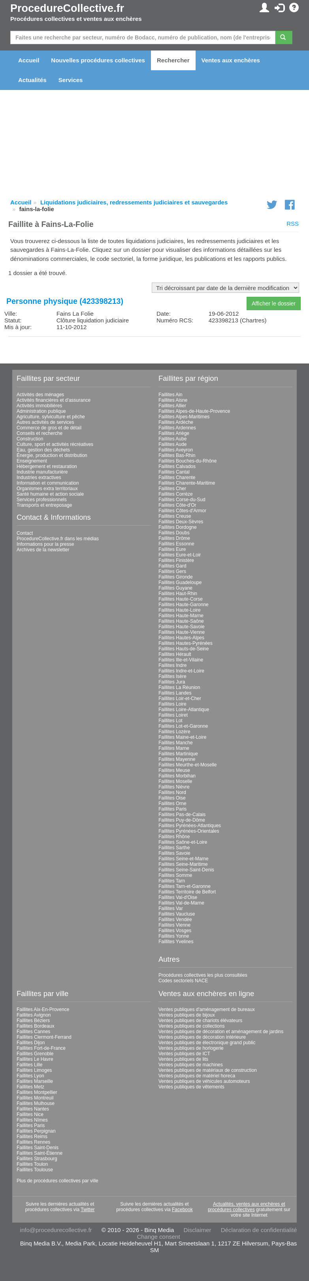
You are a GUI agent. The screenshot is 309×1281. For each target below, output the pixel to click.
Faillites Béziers (33, 1020)
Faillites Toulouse (35, 1169)
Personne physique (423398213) (64, 301)
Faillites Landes (174, 693)
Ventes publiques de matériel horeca (196, 1076)
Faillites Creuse (174, 516)
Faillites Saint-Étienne (39, 1153)
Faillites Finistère (176, 560)
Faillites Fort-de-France (41, 1048)
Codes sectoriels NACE (183, 980)
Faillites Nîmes (32, 1120)
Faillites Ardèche (175, 422)
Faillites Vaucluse (176, 914)
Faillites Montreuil (35, 1098)
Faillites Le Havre (35, 1059)
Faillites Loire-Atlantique (183, 709)
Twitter (87, 1209)
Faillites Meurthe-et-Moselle (187, 765)
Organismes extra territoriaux (47, 488)
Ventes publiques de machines (190, 1065)
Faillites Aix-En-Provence (43, 1009)
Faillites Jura (171, 682)
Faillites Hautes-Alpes (181, 637)
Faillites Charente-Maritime (186, 483)
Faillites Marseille (35, 1081)
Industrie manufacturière (42, 472)
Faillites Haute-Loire (179, 610)
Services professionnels (42, 499)
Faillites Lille (29, 1065)
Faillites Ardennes (177, 428)
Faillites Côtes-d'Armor (182, 510)
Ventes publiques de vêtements (191, 1087)
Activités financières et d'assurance (53, 400)
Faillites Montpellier (37, 1092)
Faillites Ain (170, 394)
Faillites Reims (32, 1136)
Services (70, 80)
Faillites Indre (172, 665)
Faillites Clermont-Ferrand (44, 1037)
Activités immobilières (39, 405)
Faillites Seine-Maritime (183, 864)
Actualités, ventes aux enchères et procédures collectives (246, 1206)
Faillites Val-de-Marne (181, 903)
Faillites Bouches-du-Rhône (187, 461)
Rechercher (173, 60)
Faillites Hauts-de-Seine (183, 649)
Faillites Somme (175, 875)
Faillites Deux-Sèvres (180, 521)
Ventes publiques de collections (191, 1026)
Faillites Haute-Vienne (181, 632)
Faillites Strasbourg (37, 1158)
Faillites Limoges (34, 1070)
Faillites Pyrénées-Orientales (188, 831)
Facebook (182, 1209)
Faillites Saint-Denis (37, 1147)
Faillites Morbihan (177, 776)
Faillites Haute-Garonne (183, 604)
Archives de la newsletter (43, 549)
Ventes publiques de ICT (184, 1053)
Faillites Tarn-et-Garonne (184, 886)
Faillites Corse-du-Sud (181, 499)
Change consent (158, 1236)
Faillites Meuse (174, 770)
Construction (30, 439)
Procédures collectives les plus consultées (202, 975)
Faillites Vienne (174, 925)
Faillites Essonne (176, 544)
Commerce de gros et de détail (49, 428)
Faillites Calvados (177, 466)
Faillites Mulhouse (36, 1103)
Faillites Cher (172, 488)
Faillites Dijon (31, 1042)
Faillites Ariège (173, 433)
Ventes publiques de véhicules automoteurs (204, 1081)
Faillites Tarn (171, 881)
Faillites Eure (172, 549)
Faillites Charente (176, 477)
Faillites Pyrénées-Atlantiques (189, 825)
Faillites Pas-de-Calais (181, 814)
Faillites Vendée (175, 919)
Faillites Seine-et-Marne (183, 858)
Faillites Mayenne (176, 759)
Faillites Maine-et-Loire (182, 737)
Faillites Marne (173, 748)
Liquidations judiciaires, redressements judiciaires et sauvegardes (134, 202)
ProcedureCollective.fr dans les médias (58, 538)
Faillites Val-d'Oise (177, 897)
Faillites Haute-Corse (180, 599)
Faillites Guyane (175, 588)
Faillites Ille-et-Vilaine (180, 660)
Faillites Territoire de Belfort (187, 892)
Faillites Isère (172, 676)
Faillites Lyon (30, 1076)
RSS (292, 223)
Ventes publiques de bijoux (186, 1015)
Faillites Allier (172, 405)
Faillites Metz (30, 1087)
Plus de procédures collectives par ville (57, 1181)
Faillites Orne (172, 803)
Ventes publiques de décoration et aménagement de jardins (220, 1031)
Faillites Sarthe (174, 847)
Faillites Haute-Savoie (181, 626)
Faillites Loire (172, 704)
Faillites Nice (30, 1114)
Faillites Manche (175, 742)
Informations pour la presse (45, 544)
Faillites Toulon (32, 1164)
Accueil (28, 60)
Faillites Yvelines (176, 941)
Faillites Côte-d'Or (177, 505)
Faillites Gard (172, 566)
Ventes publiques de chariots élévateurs (200, 1020)
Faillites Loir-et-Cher (179, 698)
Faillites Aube (172, 439)
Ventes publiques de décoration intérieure (202, 1037)
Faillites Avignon (34, 1015)
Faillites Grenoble (35, 1053)
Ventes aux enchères (231, 60)
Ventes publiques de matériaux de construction (207, 1070)
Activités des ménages (40, 394)
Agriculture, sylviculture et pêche (51, 417)
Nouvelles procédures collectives (98, 60)
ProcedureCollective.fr (67, 8)
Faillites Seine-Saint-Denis (186, 870)
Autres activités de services (45, 422)
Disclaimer (197, 1230)
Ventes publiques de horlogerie (191, 1048)
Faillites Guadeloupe (180, 582)
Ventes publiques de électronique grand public (207, 1042)
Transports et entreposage (44, 505)
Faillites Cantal (174, 472)
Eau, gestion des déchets (43, 450)
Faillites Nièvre (174, 787)
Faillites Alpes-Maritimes (183, 417)
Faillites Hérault (174, 654)
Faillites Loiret (173, 715)
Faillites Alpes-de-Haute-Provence (194, 411)
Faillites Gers (172, 571)
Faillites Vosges (174, 930)
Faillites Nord (172, 792)
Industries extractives (39, 477)
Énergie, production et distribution (52, 455)
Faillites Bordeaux (35, 1026)
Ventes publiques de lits (183, 1059)
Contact (25, 533)
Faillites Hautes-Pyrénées (185, 643)
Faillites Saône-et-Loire (182, 842)
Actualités (32, 80)
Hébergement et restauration (47, 466)
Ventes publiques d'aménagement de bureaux (206, 1009)
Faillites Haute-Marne (180, 615)
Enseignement (32, 461)
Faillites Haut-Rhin (177, 593)
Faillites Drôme (174, 538)
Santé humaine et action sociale (50, 494)
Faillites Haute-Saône (181, 621)
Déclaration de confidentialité (259, 1230)
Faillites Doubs (174, 533)
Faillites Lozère (174, 731)
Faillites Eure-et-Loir (179, 555)
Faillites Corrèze (175, 494)
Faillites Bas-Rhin (176, 455)
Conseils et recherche (39, 433)
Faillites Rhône (174, 836)
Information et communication (48, 483)
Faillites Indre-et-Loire (181, 671)
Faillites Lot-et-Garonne (183, 726)
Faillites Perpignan (36, 1131)
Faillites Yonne (173, 936)
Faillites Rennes (33, 1142)
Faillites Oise (172, 798)
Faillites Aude (172, 444)
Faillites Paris (172, 809)
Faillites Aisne (172, 400)
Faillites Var (170, 908)
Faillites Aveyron (175, 450)
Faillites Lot (170, 720)
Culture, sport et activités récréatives (55, 444)
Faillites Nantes (33, 1109)
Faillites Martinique (178, 754)
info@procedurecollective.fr (56, 1230)
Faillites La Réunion (179, 687)
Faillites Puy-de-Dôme (181, 820)
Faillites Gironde (175, 577)
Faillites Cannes (33, 1031)
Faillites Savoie (174, 853)
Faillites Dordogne (177, 527)
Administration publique (41, 411)
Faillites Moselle (175, 781)
